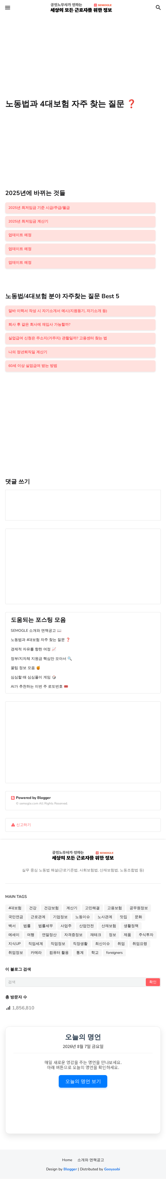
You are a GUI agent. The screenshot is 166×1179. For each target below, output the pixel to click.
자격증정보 (73, 935)
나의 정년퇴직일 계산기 (27, 352)
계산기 (71, 908)
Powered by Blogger (31, 798)
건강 (32, 908)
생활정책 (131, 926)
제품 (127, 935)
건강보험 (51, 908)
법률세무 (45, 926)
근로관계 (38, 917)
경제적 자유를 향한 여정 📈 (33, 649)
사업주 (66, 926)
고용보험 (114, 908)
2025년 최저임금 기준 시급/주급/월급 (39, 207)
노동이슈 (82, 917)
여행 (30, 935)
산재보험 (108, 926)
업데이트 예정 (19, 235)
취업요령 (139, 944)
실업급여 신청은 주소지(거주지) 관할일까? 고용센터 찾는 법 (57, 338)
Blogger (70, 1169)
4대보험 (15, 908)
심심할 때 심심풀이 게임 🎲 (33, 677)
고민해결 (92, 908)
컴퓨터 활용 (59, 953)
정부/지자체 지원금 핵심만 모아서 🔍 (41, 659)
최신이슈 (102, 944)
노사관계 (105, 917)
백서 (12, 926)
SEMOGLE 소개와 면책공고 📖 (36, 631)
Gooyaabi (112, 1169)
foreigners (114, 953)
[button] (7, 7)
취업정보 (15, 953)
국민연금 (15, 917)
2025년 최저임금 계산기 (28, 221)
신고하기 (23, 825)
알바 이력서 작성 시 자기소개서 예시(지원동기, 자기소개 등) (57, 311)
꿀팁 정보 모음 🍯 (25, 668)
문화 (138, 917)
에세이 (13, 935)
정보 (112, 935)
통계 (80, 953)
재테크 (95, 935)
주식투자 (146, 935)
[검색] (76, 983)
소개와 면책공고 (90, 1160)
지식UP (14, 944)
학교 (95, 953)
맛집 (123, 917)
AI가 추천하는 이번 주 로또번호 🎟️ (39, 687)
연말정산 (49, 935)
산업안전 (86, 926)
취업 (121, 944)
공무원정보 (139, 908)
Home (67, 1160)
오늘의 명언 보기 (83, 1082)
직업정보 (58, 944)
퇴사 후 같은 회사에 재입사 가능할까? (39, 324)
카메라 (36, 953)
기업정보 (60, 917)
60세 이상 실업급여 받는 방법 (32, 366)
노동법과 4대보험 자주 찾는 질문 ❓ (40, 640)
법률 (27, 926)
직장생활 (80, 944)
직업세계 (35, 944)
